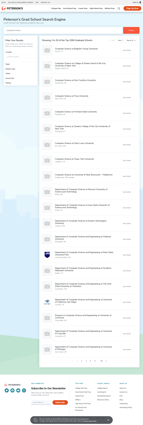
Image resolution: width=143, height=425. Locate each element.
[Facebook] (12, 390)
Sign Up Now (132, 8)
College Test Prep (81, 388)
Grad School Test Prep (83, 392)
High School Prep (96, 8)
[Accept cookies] (106, 420)
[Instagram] (24, 390)
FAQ (37, 2)
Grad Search (101, 392)
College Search (102, 388)
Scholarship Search (104, 396)
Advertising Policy (126, 407)
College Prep (56, 8)
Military (77, 400)
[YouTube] (18, 390)
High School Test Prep (83, 403)
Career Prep (82, 8)
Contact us (45, 2)
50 (102, 361)
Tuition (7, 73)
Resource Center (103, 400)
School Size (9, 78)
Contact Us (123, 392)
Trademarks (124, 403)
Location (9, 52)
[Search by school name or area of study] (63, 30)
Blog (4, 2)
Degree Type (10, 69)
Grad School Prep (69, 8)
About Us (123, 388)
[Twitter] (7, 390)
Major (8, 64)
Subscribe (60, 402)
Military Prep (109, 8)
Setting (8, 83)
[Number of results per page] (131, 40)
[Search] (119, 8)
